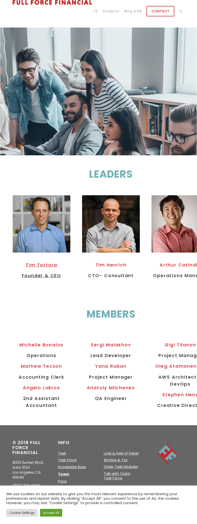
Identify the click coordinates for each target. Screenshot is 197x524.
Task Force (67, 460)
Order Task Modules (121, 466)
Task (62, 453)
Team (63, 474)
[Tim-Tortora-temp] (41, 224)
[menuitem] (95, 11)
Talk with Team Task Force (117, 476)
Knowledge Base (72, 466)
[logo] (52, 11)
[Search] (181, 11)
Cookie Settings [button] (22, 512)
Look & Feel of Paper (121, 453)
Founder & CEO (41, 275)
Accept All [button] (51, 512)
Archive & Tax (116, 460)
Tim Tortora (41, 265)
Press (62, 481)
